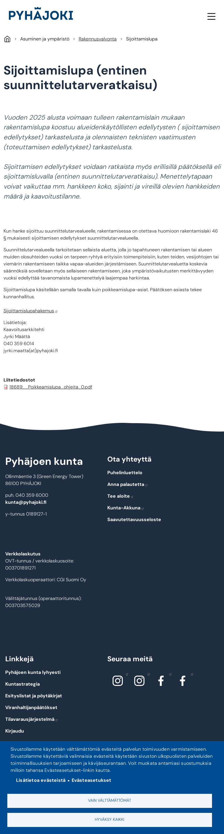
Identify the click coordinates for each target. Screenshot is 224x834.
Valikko (211, 16)
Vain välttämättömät (109, 800)
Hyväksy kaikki (109, 819)
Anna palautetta (127, 484)
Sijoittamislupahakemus (31, 311)
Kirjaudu (14, 731)
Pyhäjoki (7, 39)
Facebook (169, 674)
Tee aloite (120, 496)
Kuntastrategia (22, 684)
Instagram (125, 674)
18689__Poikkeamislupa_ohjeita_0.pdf (50, 387)
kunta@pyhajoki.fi (25, 502)
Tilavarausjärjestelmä (31, 719)
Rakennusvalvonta (98, 39)
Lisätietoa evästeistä (41, 780)
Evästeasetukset (91, 780)
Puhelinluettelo (124, 472)
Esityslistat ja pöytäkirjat (33, 696)
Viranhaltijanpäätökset (31, 707)
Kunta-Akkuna (125, 508)
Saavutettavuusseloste (134, 519)
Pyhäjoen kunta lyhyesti (33, 672)
